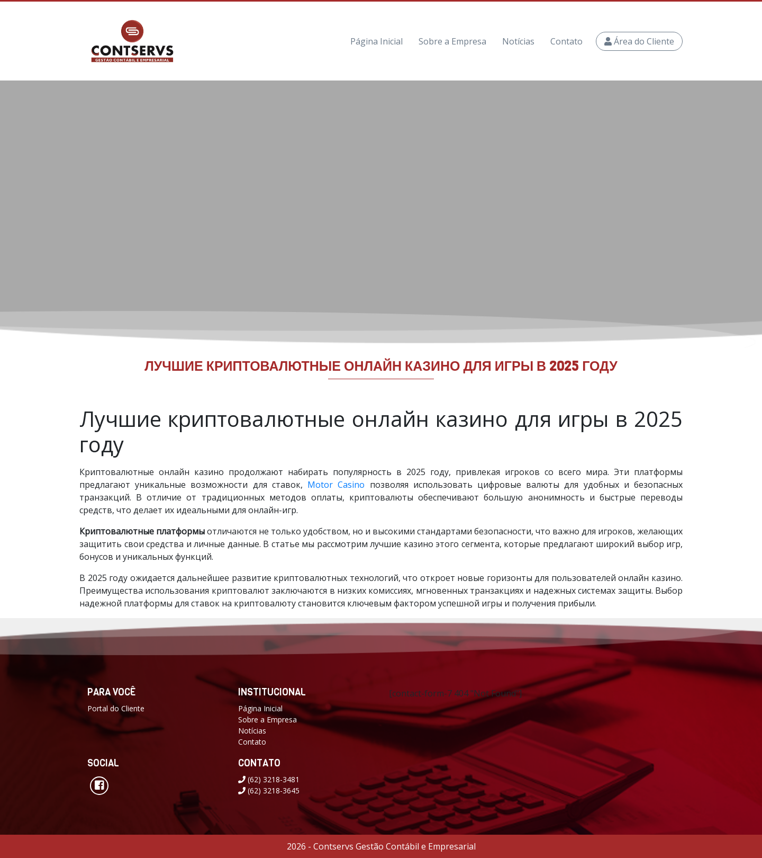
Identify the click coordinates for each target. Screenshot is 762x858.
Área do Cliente (639, 41)
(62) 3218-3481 (269, 779)
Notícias (518, 41)
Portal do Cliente (115, 708)
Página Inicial (376, 41)
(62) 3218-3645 (269, 790)
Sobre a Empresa (452, 41)
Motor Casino (336, 484)
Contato (566, 41)
